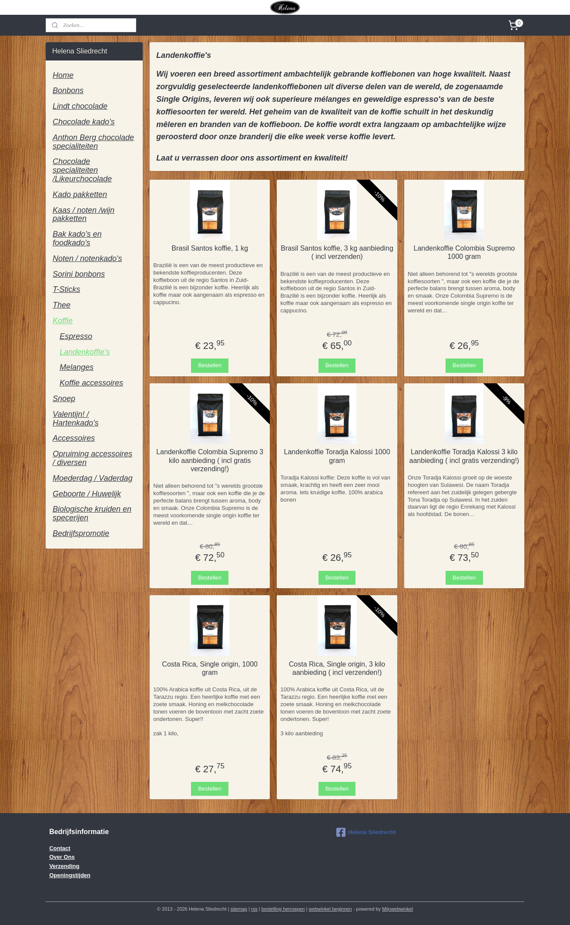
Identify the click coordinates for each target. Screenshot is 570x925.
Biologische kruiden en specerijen (92, 513)
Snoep (64, 398)
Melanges (77, 367)
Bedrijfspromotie (81, 533)
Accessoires (74, 438)
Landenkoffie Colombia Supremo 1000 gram (464, 252)
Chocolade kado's (84, 121)
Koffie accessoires (91, 383)
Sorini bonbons (79, 274)
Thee (61, 305)
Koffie (63, 320)
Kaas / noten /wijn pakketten (83, 214)
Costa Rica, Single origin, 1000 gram (210, 668)
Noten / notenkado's (87, 258)
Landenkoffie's (85, 352)
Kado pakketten (80, 194)
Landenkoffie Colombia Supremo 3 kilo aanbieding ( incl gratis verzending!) (209, 460)
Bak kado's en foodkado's (77, 238)
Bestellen (209, 365)
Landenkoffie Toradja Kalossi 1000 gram (337, 456)
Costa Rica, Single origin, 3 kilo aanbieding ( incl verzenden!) (337, 668)
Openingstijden (70, 875)
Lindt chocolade (80, 106)
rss (254, 909)
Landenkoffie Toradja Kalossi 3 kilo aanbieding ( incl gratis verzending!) (464, 456)
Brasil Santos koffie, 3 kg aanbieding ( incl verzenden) (337, 252)
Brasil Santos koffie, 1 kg (209, 248)
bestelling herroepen (283, 909)
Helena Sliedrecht (366, 832)
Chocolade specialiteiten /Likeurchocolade (82, 170)
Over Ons (62, 857)
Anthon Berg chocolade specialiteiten (93, 142)
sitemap (239, 909)
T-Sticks (66, 289)
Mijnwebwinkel (397, 909)
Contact (59, 848)
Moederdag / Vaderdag (92, 478)
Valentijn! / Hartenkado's (76, 418)
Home (63, 75)
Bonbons (68, 90)
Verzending (64, 866)
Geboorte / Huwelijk (87, 493)
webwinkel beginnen (330, 909)
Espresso (76, 336)
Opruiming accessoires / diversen (92, 458)
